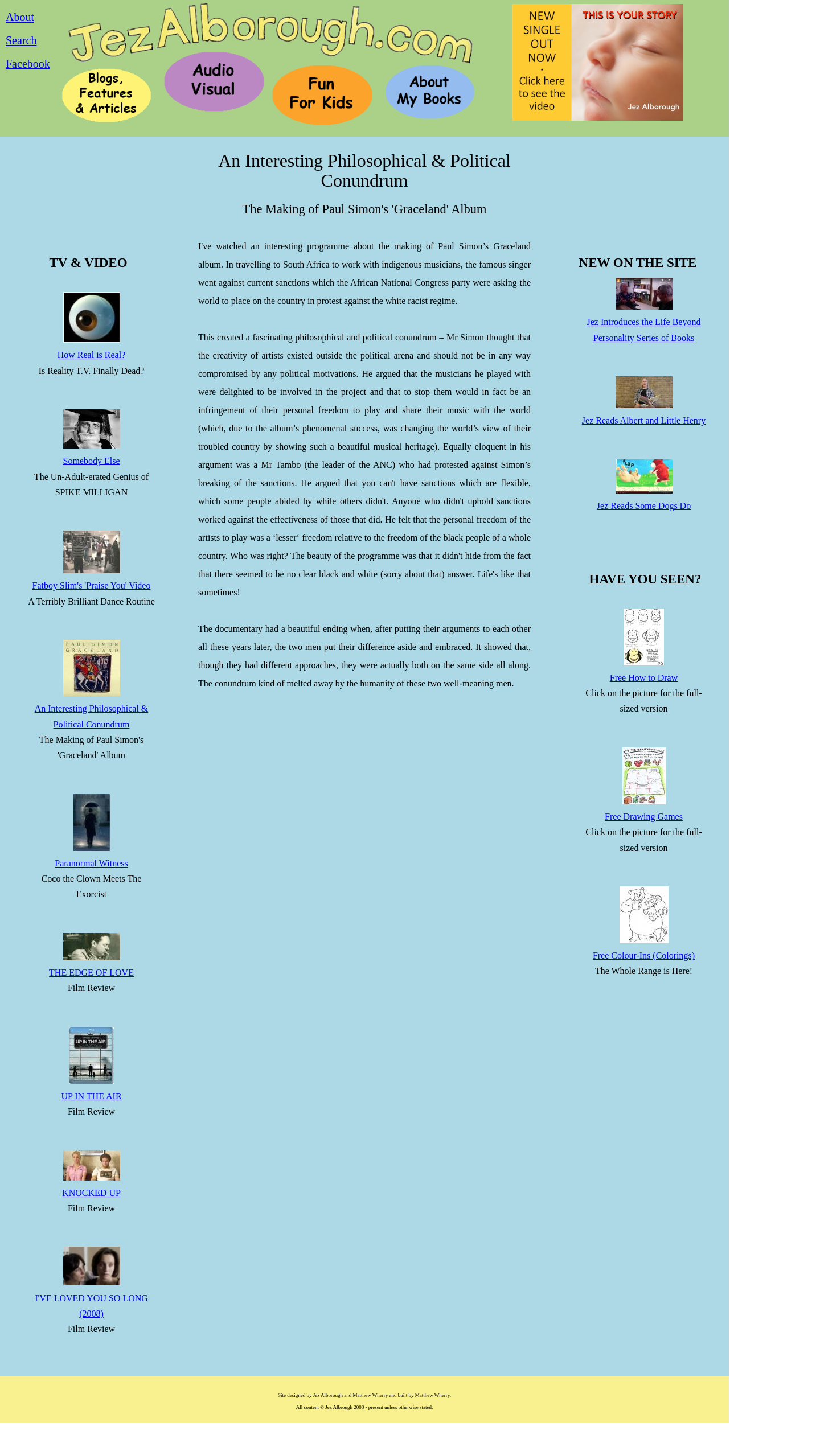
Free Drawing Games (644, 816)
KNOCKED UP (91, 1193)
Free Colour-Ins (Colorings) (644, 955)
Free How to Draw (644, 678)
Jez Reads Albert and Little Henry (644, 420)
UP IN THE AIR (91, 1096)
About (20, 17)
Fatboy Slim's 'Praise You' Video (91, 585)
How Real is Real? (92, 355)
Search (21, 40)
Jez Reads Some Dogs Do (644, 506)
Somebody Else (91, 461)
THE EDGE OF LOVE (91, 972)
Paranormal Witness (91, 863)
